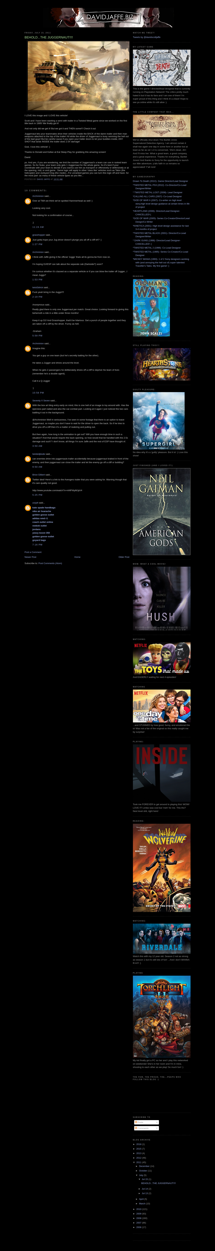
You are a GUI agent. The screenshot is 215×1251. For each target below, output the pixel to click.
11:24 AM (38, 227)
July (141, 1175)
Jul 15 (145, 1179)
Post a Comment (33, 552)
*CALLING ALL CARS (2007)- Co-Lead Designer (157, 196)
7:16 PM (37, 544)
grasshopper (38, 235)
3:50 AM (37, 446)
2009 (139, 1213)
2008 (139, 1218)
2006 (139, 1227)
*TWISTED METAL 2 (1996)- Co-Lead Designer (157, 247)
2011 (139, 1162)
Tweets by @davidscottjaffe (147, 37)
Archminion (38, 196)
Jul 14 (145, 1188)
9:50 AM (37, 467)
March (142, 1203)
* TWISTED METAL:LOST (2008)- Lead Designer (158, 192)
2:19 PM (37, 297)
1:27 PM (37, 244)
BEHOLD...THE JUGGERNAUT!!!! (158, 1183)
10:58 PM (38, 392)
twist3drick (37, 287)
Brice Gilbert (38, 474)
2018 (139, 1144)
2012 (139, 1157)
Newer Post (30, 557)
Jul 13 (145, 1193)
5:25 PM (37, 495)
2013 (139, 1153)
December (144, 1166)
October (143, 1170)
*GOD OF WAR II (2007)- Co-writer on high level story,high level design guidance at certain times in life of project (161, 203)
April (141, 1199)
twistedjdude (38, 454)
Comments (141, 1128)
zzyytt (35, 502)
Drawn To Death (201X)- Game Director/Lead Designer (160, 181)
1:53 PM (37, 279)
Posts (139, 1122)
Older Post (124, 557)
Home (77, 557)
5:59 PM (37, 335)
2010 (139, 1209)
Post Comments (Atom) (50, 563)
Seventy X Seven (41, 400)
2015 (139, 1148)
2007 (139, 1222)
